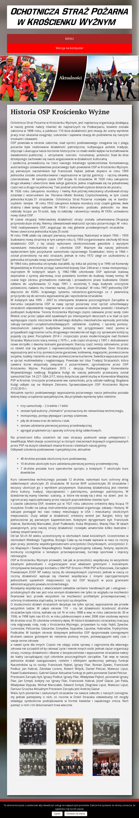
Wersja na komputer (69, 48)
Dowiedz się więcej (76, 813)
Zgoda (57, 813)
